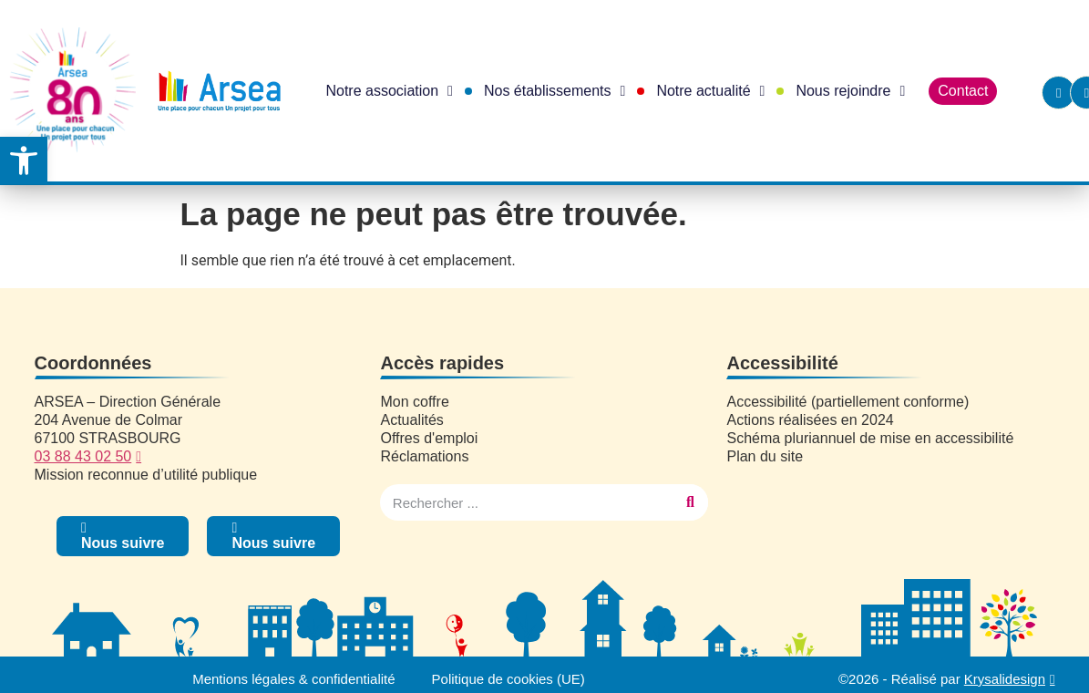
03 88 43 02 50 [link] (83, 456)
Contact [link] (963, 90)
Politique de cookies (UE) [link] (508, 679)
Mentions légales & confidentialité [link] (294, 679)
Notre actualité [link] (710, 91)
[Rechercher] (690, 502)
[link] (23, 160)
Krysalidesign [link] (1004, 679)
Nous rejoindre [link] (850, 91)
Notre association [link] (388, 91)
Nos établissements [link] (554, 91)
